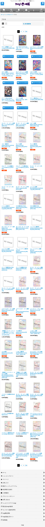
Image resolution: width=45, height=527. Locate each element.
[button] (2, 3)
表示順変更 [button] (27, 24)
